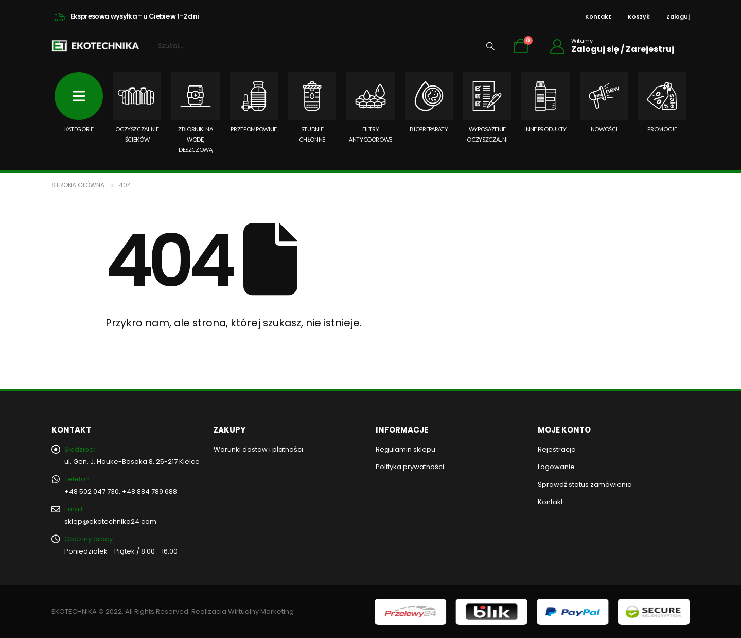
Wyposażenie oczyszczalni (487, 107)
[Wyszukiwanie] (490, 46)
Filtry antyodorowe (370, 107)
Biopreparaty (429, 102)
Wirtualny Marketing (261, 611)
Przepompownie (254, 102)
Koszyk (639, 16)
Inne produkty (545, 102)
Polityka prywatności (410, 467)
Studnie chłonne (312, 107)
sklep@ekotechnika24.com (110, 521)
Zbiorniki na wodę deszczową (195, 112)
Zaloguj (678, 16)
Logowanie (556, 467)
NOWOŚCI (604, 102)
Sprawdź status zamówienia (585, 484)
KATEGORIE (78, 102)
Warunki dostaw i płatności (258, 449)
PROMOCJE (662, 102)
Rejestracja (557, 449)
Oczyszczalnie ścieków (137, 107)
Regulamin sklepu (405, 449)
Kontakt (598, 16)
